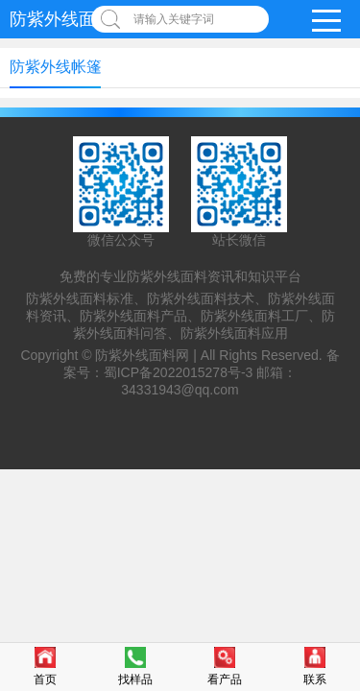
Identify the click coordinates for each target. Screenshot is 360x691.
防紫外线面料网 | (147, 355)
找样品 (135, 666)
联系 (314, 666)
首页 (45, 666)
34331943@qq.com (179, 389)
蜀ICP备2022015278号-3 (178, 372)
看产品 (224, 666)
